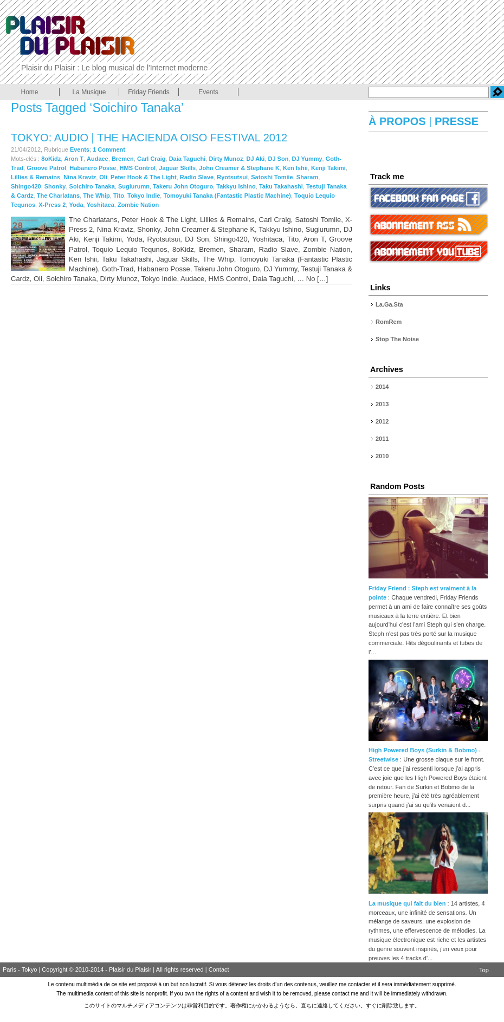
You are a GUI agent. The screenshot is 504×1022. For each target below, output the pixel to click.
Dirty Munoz (226, 158)
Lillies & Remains (35, 177)
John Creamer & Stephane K (239, 168)
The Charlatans (58, 195)
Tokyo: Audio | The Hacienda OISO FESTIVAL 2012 (149, 138)
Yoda (76, 204)
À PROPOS (399, 121)
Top (484, 970)
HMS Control (138, 168)
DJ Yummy (307, 158)
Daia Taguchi (187, 158)
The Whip (96, 195)
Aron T (73, 158)
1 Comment (109, 149)
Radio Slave (197, 177)
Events (208, 92)
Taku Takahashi (281, 186)
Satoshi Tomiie (272, 177)
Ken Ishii (295, 168)
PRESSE (455, 121)
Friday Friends (149, 92)
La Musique (89, 92)
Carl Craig (151, 158)
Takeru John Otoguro (183, 186)
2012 (382, 421)
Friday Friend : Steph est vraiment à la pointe (428, 588)
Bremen (123, 158)
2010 (382, 456)
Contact (219, 969)
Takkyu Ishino (236, 186)
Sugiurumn (134, 186)
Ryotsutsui (232, 177)
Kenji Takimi (328, 168)
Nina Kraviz (79, 177)
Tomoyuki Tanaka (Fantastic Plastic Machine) (227, 195)
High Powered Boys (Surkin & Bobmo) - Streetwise (428, 750)
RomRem (389, 321)
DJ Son (278, 158)
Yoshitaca (100, 204)
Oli (103, 177)
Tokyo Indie (143, 195)
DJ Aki (256, 158)
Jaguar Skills (177, 168)
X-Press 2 (52, 204)
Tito (118, 195)
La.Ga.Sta (389, 304)
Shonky (55, 186)
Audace (97, 158)
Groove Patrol (46, 168)
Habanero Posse (92, 168)
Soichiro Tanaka (92, 186)
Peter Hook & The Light (144, 177)
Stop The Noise (397, 339)
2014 (382, 386)
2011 (382, 438)
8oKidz (51, 158)
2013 (382, 404)
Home (29, 92)
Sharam (307, 177)
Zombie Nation (138, 204)
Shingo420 (26, 186)
